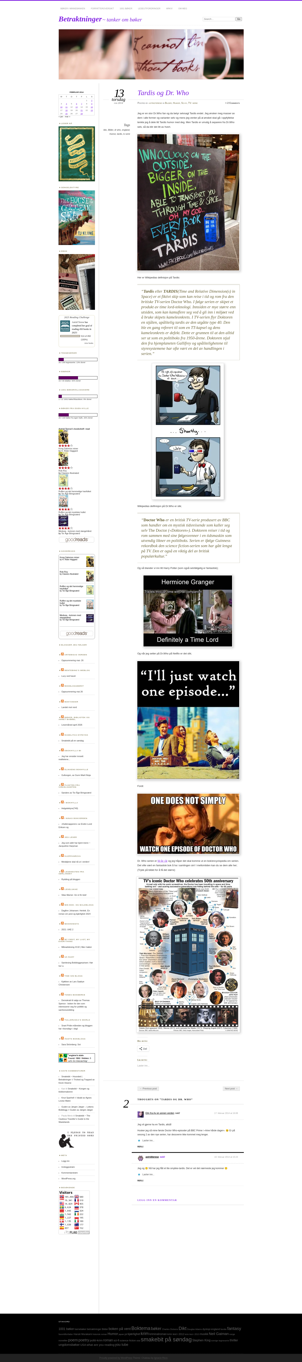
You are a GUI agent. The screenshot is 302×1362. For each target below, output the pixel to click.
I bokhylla (71, 803)
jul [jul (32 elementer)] (126, 1334)
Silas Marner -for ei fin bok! (74, 895)
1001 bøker (126, 8)
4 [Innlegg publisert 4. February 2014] (66, 104)
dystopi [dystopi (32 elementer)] (206, 1329)
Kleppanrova (73, 856)
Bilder (168, 103)
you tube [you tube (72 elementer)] (121, 1345)
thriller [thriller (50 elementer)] (234, 1340)
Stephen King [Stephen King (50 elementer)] (201, 1340)
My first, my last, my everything (74, 940)
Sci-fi (184, 103)
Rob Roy (63, 471)
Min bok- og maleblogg (79, 905)
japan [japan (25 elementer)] (121, 1334)
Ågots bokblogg (75, 1039)
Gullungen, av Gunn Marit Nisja (76, 775)
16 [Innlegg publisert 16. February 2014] (92, 107)
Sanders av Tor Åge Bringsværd (76, 793)
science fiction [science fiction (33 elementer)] (128, 1340)
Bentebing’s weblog (77, 670)
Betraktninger (80, 19)
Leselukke (71, 889)
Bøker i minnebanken (72, 8)
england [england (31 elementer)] (215, 1329)
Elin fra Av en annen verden (160, 1113)
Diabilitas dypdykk (76, 735)
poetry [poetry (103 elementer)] (83, 1340)
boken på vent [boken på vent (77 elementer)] (120, 1329)
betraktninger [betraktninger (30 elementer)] (94, 1329)
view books (88, 343)
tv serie (126, 134)
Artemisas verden (76, 655)
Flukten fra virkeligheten (69, 786)
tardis (119, 134)
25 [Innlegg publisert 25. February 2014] (66, 113)
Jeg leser (71, 837)
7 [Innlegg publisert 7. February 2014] (81, 104)
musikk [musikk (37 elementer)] (204, 1334)
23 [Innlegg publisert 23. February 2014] (92, 110)
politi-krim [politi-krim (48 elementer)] (96, 1340)
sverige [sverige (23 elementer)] (214, 1340)
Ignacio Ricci (160, 1358)
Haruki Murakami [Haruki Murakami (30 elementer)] (83, 1334)
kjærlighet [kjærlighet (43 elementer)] (134, 1334)
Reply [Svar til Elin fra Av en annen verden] (141, 1146)
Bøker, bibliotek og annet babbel (74, 718)
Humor (176, 103)
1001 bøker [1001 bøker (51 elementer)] (66, 1329)
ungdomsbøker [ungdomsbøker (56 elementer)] (69, 1344)
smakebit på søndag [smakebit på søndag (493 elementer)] (166, 1339)
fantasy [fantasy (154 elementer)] (234, 1328)
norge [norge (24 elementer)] (232, 1334)
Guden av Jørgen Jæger (81, 1110)
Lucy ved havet (68, 676)
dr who (117, 130)
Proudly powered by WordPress (115, 1358)
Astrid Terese (78, 322)
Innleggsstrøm (68, 1167)
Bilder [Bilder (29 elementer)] (105, 1329)
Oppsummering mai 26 (72, 691)
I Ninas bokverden (76, 818)
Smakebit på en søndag (72, 740)
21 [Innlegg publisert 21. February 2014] (82, 110)
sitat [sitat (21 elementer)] (138, 1340)
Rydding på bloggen (70, 879)
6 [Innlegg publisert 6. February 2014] (76, 104)
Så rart (69, 957)
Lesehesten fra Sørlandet (71, 873)
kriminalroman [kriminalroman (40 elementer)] (158, 1334)
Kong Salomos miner (68, 448)
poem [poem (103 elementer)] (73, 1340)
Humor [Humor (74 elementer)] (113, 1334)
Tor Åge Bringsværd (70, 494)
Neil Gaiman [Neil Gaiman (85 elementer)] (219, 1334)
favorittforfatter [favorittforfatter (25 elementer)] (66, 1334)
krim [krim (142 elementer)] (145, 1333)
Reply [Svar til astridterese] (141, 1180)
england (125, 130)
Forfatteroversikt (102, 8)
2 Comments (233, 103)
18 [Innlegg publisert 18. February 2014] (66, 110)
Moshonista (72, 924)
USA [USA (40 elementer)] (83, 1344)
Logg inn (65, 1161)
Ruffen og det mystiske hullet (72, 512)
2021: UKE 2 (67, 929)
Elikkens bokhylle (76, 769)
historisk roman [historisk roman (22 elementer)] (100, 1334)
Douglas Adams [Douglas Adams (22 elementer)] (194, 1329)
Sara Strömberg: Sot (71, 1044)
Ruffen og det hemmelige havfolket (75, 491)
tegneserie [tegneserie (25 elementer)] (224, 1340)
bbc (105, 130)
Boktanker (71, 702)
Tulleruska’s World (77, 1020)
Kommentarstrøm (69, 1173)
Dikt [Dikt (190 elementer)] (183, 1328)
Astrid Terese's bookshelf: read (74, 429)
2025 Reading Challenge (76, 317)
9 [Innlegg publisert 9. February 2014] (91, 104)
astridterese (155, 103)
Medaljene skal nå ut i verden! (75, 862)
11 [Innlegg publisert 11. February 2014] (66, 107)
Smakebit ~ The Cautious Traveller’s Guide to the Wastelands (74, 1118)
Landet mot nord (69, 707)
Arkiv (169, 8)
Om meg (182, 8)
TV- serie (193, 103)
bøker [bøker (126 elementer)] (156, 1328)
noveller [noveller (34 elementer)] (63, 1340)
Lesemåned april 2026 (71, 725)
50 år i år (162, 860)
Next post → (231, 1088)
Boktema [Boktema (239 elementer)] (140, 1328)
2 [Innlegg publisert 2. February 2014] (91, 100)
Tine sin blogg (74, 976)
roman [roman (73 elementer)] (108, 1340)
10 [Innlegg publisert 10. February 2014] (61, 107)
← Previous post (148, 1088)
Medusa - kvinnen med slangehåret (75, 531)
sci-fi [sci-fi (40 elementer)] (116, 1340)
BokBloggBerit (74, 686)
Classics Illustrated (70, 473)
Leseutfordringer (149, 8)
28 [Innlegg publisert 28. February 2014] (82, 113)
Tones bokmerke (75, 995)
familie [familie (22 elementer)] (224, 1329)
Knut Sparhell (67, 1098)
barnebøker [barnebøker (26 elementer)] (80, 1329)
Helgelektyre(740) (69, 808)
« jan (61, 116)
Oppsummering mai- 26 (72, 660)
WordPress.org (68, 1178)
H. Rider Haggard (69, 451)
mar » (67, 116)
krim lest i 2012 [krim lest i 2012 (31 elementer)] (175, 1334)
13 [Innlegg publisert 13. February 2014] (77, 107)
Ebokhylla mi (73, 750)
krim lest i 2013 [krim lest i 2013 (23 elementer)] (192, 1334)
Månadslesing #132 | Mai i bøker (76, 947)
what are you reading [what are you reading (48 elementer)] (101, 1344)
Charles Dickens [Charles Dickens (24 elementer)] (170, 1329)
